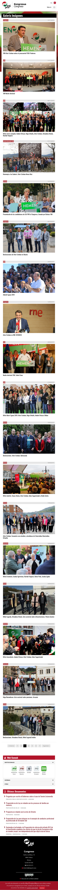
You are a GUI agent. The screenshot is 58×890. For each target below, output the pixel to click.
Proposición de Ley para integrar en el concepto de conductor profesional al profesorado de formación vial (30, 819)
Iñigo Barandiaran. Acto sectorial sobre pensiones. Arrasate (20, 697)
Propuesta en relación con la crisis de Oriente (21, 811)
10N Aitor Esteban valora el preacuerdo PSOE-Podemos (19, 53)
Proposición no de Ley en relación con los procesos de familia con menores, (27, 804)
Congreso (29, 851)
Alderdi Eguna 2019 (9, 295)
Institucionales (9, 762)
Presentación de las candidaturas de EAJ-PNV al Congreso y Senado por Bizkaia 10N (27, 214)
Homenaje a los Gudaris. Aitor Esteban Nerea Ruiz (17, 174)
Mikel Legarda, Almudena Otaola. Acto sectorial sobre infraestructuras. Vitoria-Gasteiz (28, 617)
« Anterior (11, 746)
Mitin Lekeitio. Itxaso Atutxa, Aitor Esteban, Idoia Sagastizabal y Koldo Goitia (25, 496)
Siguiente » (46, 746)
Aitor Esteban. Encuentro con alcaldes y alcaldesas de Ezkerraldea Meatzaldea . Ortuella (26, 537)
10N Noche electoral (9, 93)
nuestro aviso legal (32, 888)
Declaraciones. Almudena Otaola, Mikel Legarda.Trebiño (19, 737)
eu (51, 3)
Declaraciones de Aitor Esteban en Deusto (15, 254)
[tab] (29, 762)
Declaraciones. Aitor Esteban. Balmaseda (15, 455)
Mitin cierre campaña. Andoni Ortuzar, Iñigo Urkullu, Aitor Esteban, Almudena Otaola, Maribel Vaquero (28, 134)
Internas (7, 780)
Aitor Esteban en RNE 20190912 (12, 335)
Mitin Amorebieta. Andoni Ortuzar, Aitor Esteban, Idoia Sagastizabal (23, 657)
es (55, 3)
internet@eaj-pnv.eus (29, 868)
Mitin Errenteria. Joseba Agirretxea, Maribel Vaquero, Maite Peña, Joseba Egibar (26, 576)
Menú (49, 7)
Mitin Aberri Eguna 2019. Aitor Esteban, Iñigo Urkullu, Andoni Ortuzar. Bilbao (25, 415)
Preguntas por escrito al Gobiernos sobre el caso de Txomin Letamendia (29, 796)
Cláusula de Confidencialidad (29, 879)
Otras (6, 784)
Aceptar (42, 888)
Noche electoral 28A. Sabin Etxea (13, 375)
